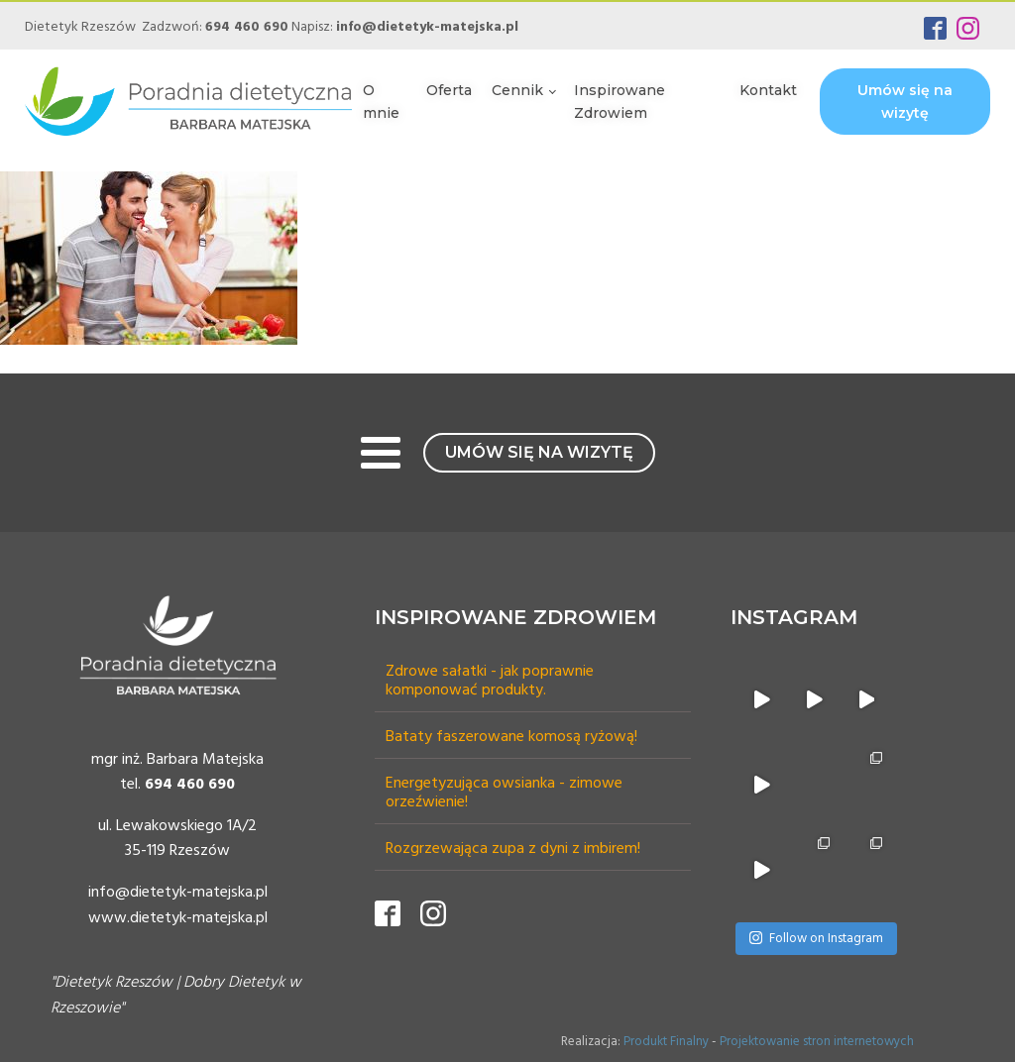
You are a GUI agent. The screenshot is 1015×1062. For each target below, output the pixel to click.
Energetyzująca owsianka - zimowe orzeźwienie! (504, 793)
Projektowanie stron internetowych (817, 1041)
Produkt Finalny (666, 1041)
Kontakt (768, 90)
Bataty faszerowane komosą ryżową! (511, 737)
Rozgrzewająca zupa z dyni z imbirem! (513, 849)
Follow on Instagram (816, 938)
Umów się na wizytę (905, 101)
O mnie (381, 101)
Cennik (517, 90)
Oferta (449, 90)
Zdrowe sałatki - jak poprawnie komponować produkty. (490, 681)
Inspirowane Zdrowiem (619, 101)
